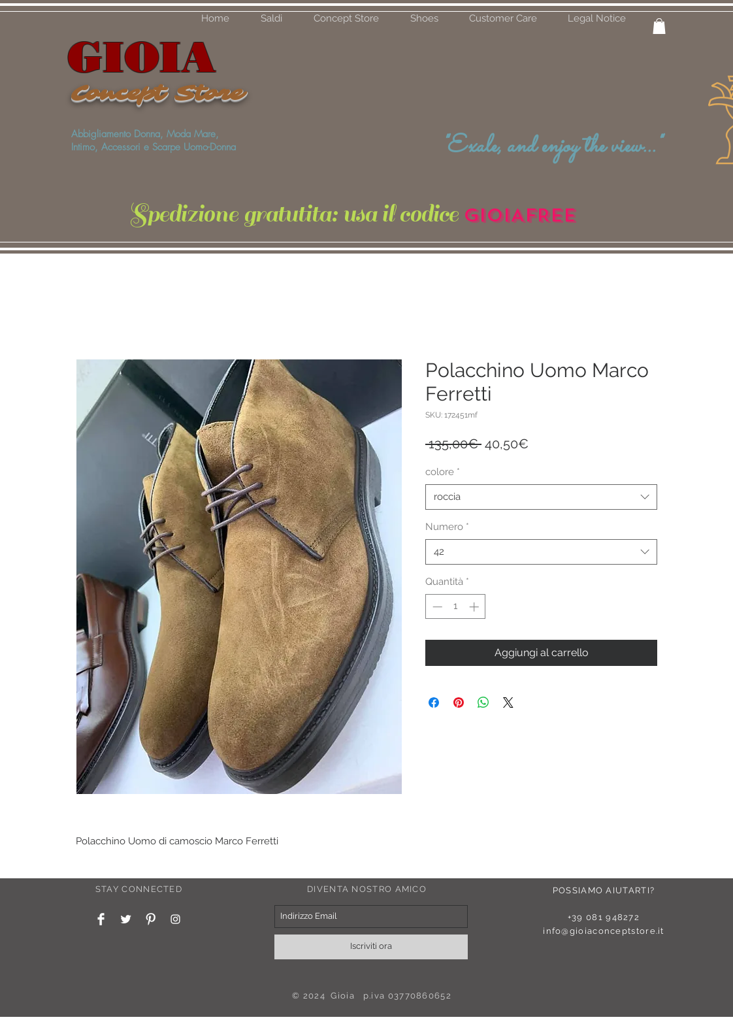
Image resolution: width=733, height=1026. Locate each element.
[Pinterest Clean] (150, 919)
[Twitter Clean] (126, 919)
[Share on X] (508, 702)
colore (442, 472)
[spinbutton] (455, 607)
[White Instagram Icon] (175, 919)
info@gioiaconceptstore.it (603, 931)
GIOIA (141, 56)
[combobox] (541, 497)
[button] (424, 18)
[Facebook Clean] (101, 919)
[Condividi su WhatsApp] (483, 702)
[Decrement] (436, 607)
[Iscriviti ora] (371, 947)
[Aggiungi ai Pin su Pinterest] (458, 702)
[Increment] (475, 607)
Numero (447, 527)
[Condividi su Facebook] (434, 702)
